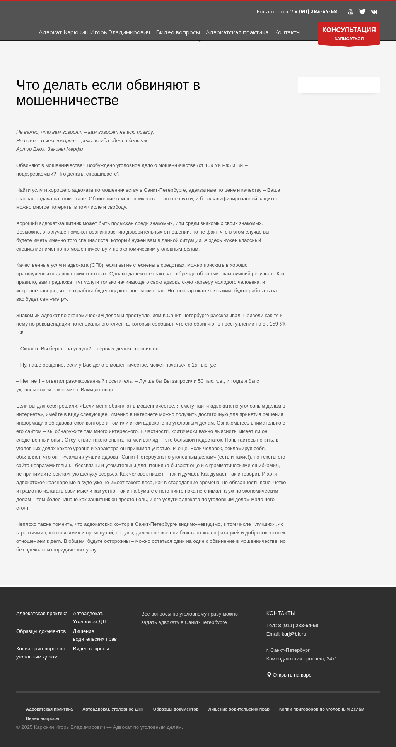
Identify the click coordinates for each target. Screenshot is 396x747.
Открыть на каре (289, 675)
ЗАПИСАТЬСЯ (349, 35)
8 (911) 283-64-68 (315, 11)
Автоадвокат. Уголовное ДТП (91, 617)
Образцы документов (41, 631)
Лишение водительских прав (95, 635)
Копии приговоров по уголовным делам (40, 653)
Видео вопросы (91, 648)
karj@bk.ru (294, 634)
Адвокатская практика (42, 613)
